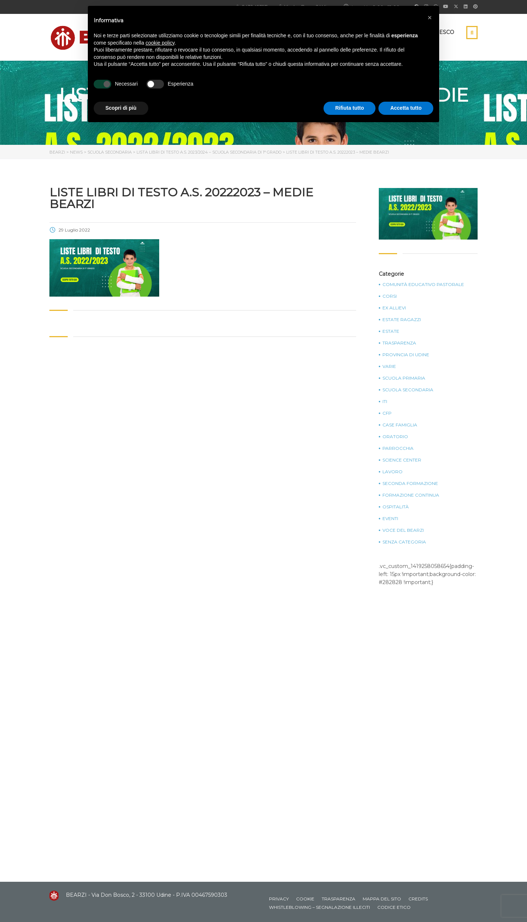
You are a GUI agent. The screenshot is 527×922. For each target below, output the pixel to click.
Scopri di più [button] (121, 108)
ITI (384, 401)
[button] (430, 17)
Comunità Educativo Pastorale (423, 284)
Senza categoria (404, 542)
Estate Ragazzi (401, 319)
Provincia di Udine (405, 355)
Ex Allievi (394, 308)
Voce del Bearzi (403, 530)
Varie (389, 366)
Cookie (305, 899)
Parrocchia (398, 448)
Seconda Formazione (410, 483)
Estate (390, 331)
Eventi (390, 518)
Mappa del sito (382, 899)
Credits (418, 899)
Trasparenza (399, 343)
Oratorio (395, 436)
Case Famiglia (399, 425)
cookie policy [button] (160, 43)
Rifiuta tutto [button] (349, 108)
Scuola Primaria (403, 378)
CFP (387, 413)
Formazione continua (410, 495)
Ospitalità (395, 507)
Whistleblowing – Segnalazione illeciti (319, 907)
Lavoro (392, 472)
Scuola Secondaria (407, 390)
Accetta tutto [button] (406, 108)
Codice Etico (394, 907)
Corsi (389, 296)
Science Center (401, 460)
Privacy (279, 899)
